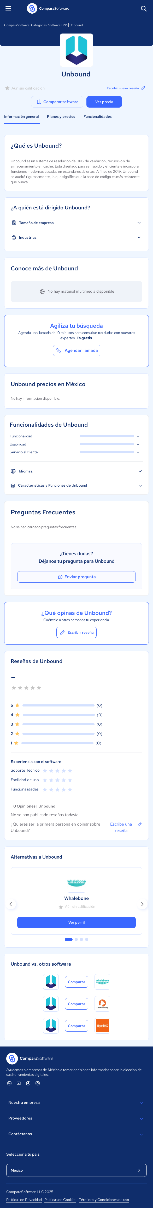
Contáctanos (76, 1134)
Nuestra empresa (76, 1103)
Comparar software (57, 102)
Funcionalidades (98, 116)
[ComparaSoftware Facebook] (28, 1083)
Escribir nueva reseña (126, 88)
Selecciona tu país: (23, 1154)
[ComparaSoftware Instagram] (37, 1083)
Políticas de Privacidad (24, 1199)
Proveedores (76, 1119)
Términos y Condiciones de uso (104, 1199)
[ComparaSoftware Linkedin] (9, 1083)
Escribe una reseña (126, 827)
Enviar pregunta (76, 577)
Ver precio (104, 101)
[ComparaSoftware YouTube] (19, 1083)
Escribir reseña (76, 632)
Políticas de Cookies (60, 1199)
